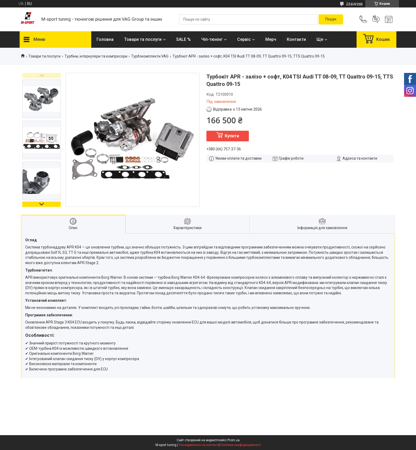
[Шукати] (331, 19)
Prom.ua (233, 440)
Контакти (296, 39)
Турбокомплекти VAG (149, 56)
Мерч (270, 39)
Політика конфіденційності (240, 445)
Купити (232, 135)
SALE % (183, 39)
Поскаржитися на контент (198, 445)
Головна (105, 39)
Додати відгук (376, 19)
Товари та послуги (143, 39)
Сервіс (244, 39)
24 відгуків (354, 4)
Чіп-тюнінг (212, 39)
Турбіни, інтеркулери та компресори (95, 56)
